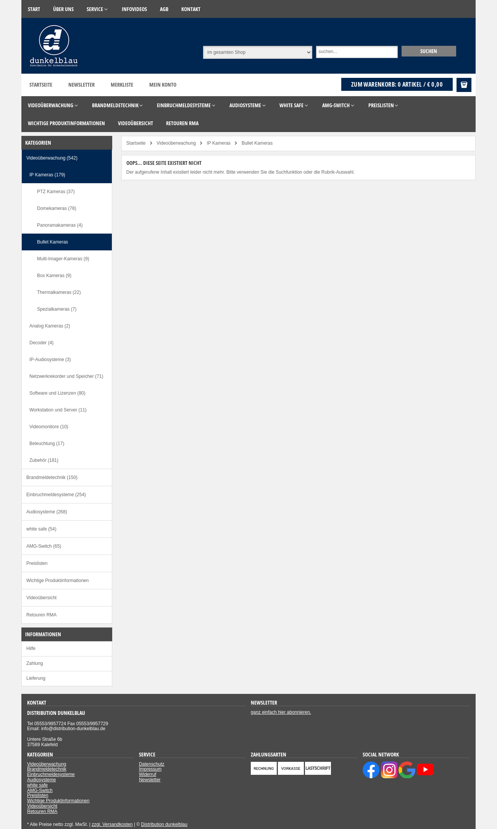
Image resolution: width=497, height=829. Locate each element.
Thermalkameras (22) (59, 292)
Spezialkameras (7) (56, 309)
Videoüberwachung (46, 764)
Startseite (40, 84)
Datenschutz (152, 764)
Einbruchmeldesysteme (51, 774)
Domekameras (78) (56, 208)
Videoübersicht (41, 597)
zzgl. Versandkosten (112, 824)
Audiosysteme (41, 779)
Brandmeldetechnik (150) (51, 477)
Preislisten (36, 563)
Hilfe (31, 648)
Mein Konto (162, 84)
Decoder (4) (41, 342)
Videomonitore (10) (48, 426)
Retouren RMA (41, 615)
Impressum (150, 769)
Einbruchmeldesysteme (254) (56, 494)
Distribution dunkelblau (164, 824)
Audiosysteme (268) (46, 511)
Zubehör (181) (43, 460)
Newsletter (81, 84)
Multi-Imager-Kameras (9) (63, 258)
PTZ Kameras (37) (56, 191)
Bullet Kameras (52, 242)
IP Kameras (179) (47, 174)
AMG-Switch (40, 790)
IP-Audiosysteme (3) (50, 359)
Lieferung (35, 678)
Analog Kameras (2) (49, 326)
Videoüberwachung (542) (51, 158)
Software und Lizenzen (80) (57, 393)
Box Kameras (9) (54, 275)
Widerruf (147, 774)
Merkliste (122, 84)
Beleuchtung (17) (46, 443)
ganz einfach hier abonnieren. (281, 712)
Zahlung (34, 663)
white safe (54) (41, 529)
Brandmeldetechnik (46, 769)
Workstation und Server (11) (58, 410)
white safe (37, 785)
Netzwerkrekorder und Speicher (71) (66, 376)
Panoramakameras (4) (59, 225)
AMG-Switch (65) (43, 546)
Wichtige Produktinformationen (57, 580)
